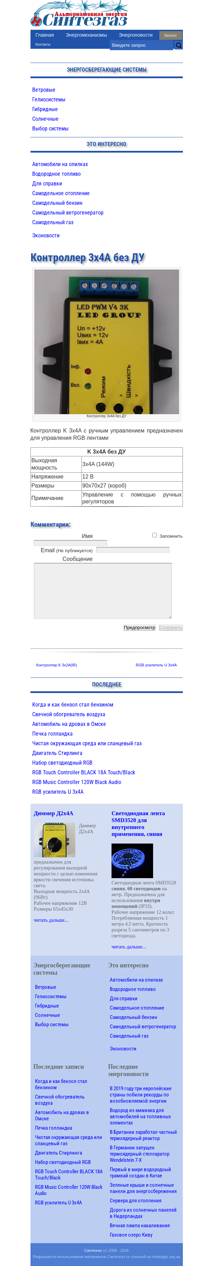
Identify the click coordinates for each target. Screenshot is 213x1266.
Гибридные (45, 109)
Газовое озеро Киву (131, 1235)
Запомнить (171, 536)
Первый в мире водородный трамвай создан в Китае (140, 1172)
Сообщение (77, 559)
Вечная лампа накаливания (140, 1225)
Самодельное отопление (61, 193)
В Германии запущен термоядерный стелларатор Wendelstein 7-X (139, 1154)
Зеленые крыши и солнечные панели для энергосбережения (143, 1188)
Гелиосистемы (48, 99)
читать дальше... (51, 920)
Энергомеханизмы (86, 35)
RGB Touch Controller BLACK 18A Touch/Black (83, 772)
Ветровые (43, 89)
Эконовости (46, 235)
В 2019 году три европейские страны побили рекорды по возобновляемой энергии (140, 1094)
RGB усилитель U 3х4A (156, 665)
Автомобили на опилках (60, 164)
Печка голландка (52, 733)
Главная (45, 35)
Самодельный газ (52, 222)
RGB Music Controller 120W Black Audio (76, 782)
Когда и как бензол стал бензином (72, 704)
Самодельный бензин (57, 203)
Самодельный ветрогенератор (68, 212)
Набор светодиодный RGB (62, 762)
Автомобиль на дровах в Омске (69, 724)
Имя (87, 536)
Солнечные (45, 119)
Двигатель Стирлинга (57, 753)
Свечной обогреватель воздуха (68, 714)
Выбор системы (50, 128)
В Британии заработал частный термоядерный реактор (143, 1135)
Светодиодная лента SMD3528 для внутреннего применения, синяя (138, 823)
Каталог (171, 35)
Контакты (43, 44)
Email (67, 550)
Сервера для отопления (135, 1200)
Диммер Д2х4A (53, 813)
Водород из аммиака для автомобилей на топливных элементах (140, 1116)
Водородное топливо (56, 174)
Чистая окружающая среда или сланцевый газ (87, 743)
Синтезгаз (93, 1250)
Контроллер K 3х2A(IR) (56, 665)
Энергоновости (136, 35)
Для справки (47, 183)
